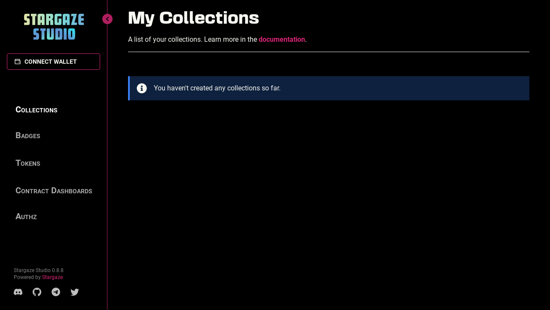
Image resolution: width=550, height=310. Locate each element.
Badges (27, 135)
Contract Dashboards (53, 190)
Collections (36, 109)
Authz (26, 216)
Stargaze (52, 277)
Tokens (27, 163)
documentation (282, 39)
